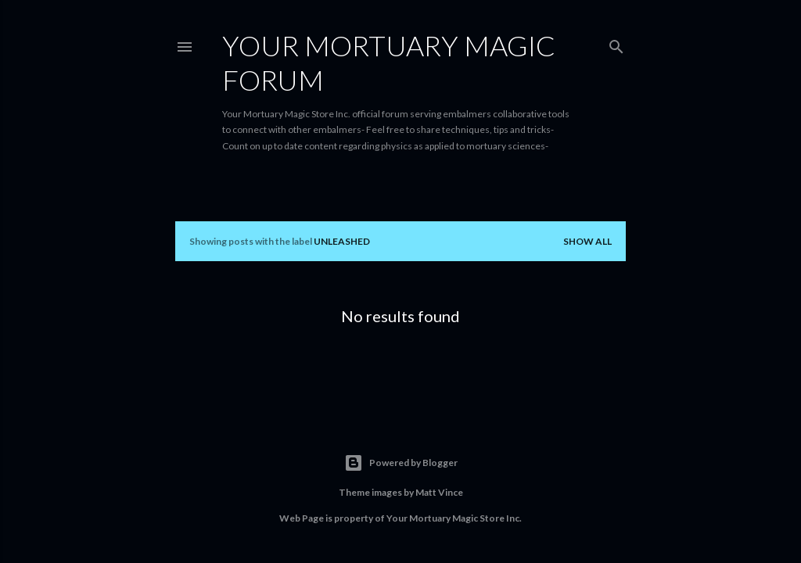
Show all (587, 241)
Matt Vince (439, 492)
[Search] (616, 43)
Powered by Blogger (401, 463)
